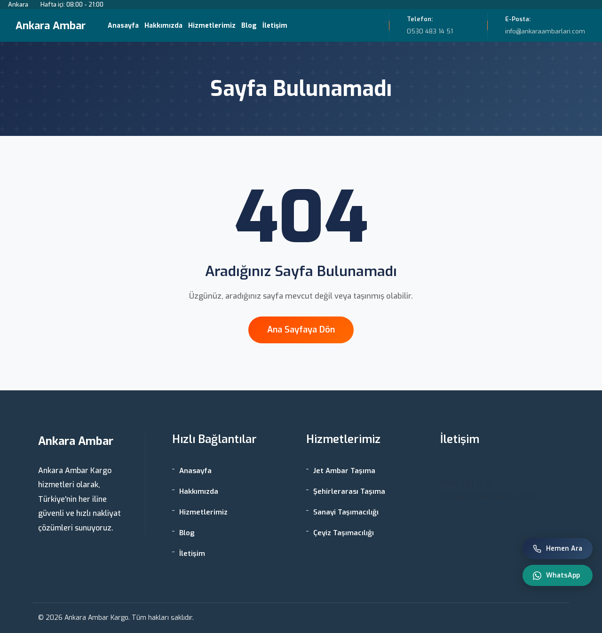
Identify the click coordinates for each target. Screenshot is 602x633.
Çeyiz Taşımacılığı (343, 533)
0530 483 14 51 (466, 483)
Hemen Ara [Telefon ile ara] (557, 548)
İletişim (274, 25)
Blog (249, 25)
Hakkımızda (163, 25)
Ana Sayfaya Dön (301, 329)
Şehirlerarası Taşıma (349, 491)
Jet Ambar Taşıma (344, 470)
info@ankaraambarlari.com (487, 496)
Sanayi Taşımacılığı (346, 512)
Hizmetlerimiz (212, 25)
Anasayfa (123, 25)
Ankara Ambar (51, 25)
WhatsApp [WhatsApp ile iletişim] (556, 575)
